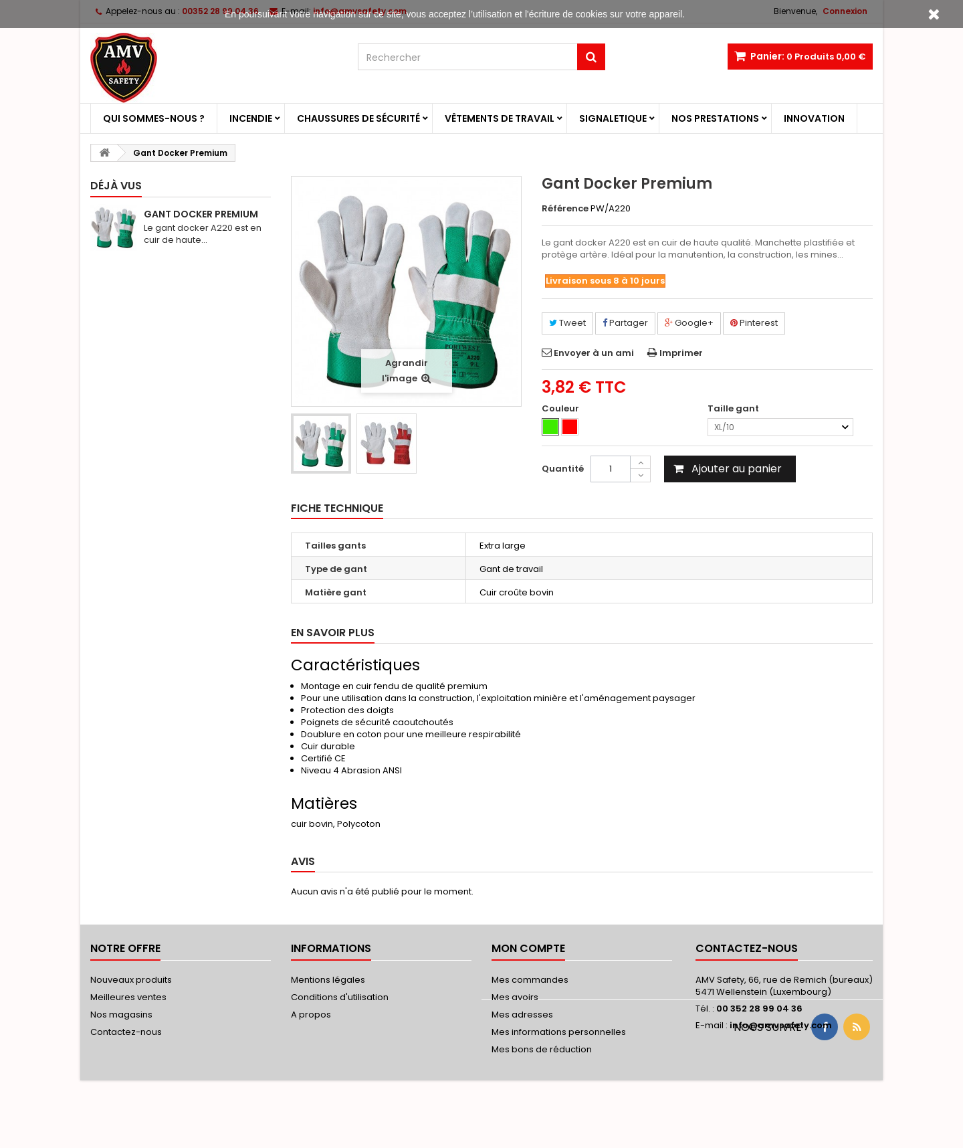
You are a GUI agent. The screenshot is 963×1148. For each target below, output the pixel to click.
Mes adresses (522, 1014)
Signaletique (613, 118)
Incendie (250, 118)
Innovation (814, 118)
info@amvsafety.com (781, 1025)
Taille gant (734, 409)
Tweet (567, 322)
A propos (311, 1014)
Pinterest (754, 322)
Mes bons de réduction (542, 1049)
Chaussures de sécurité (358, 118)
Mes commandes (530, 979)
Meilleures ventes (128, 997)
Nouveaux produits (131, 979)
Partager (625, 322)
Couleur (561, 409)
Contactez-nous (126, 1032)
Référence (565, 209)
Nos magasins (121, 1014)
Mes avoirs (515, 997)
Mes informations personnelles (559, 1032)
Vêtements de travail (499, 118)
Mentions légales (328, 979)
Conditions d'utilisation (340, 997)
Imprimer (681, 353)
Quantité (563, 468)
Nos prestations (715, 118)
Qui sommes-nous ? (154, 118)
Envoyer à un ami (594, 353)
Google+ (689, 322)
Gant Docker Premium (201, 214)
